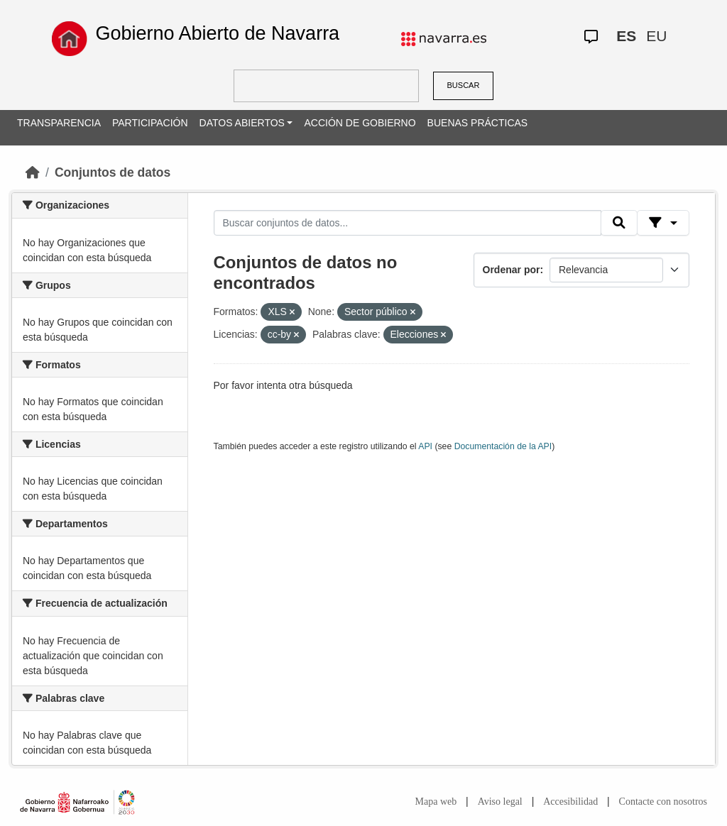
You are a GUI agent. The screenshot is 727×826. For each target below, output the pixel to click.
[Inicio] (33, 172)
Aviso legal (500, 801)
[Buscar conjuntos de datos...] (407, 223)
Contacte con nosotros (663, 801)
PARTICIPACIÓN (150, 122)
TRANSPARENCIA (59, 122)
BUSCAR (463, 85)
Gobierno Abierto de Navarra (217, 33)
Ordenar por (511, 269)
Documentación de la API (503, 446)
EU (656, 36)
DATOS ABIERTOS (242, 122)
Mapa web (436, 801)
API (425, 446)
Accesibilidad (570, 801)
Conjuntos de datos (112, 172)
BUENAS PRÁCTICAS (477, 122)
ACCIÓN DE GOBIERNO (359, 122)
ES (626, 36)
